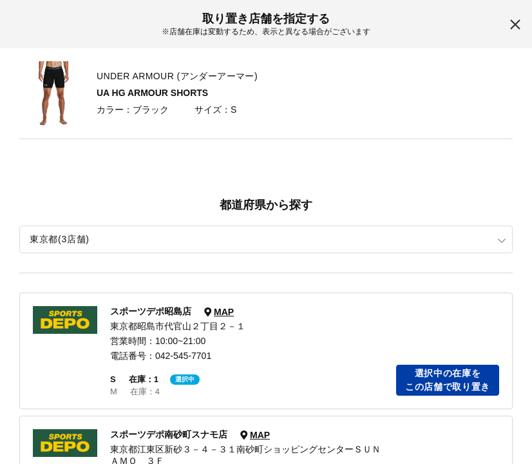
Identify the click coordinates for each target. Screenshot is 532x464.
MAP (224, 311)
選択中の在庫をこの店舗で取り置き (447, 380)
